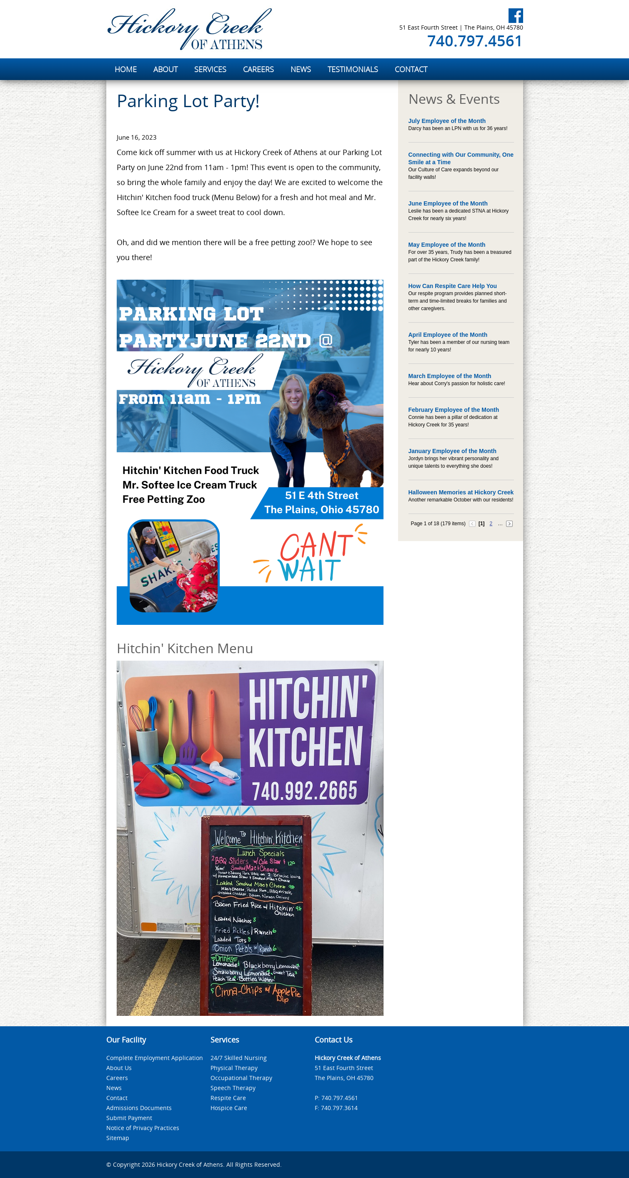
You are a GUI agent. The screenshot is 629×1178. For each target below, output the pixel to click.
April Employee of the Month (448, 334)
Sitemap (117, 1138)
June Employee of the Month (448, 203)
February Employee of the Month (453, 409)
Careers (117, 1078)
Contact (117, 1098)
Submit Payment (129, 1118)
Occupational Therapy (241, 1078)
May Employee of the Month (447, 244)
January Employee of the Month (452, 451)
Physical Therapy (234, 1068)
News (114, 1088)
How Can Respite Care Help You (452, 286)
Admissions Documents (139, 1108)
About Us (119, 1068)
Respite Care (228, 1098)
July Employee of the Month (447, 121)
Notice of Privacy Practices (142, 1128)
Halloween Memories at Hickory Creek (461, 492)
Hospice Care (229, 1108)
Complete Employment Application (154, 1058)
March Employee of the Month (449, 376)
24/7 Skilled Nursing (239, 1058)
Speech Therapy (233, 1088)
